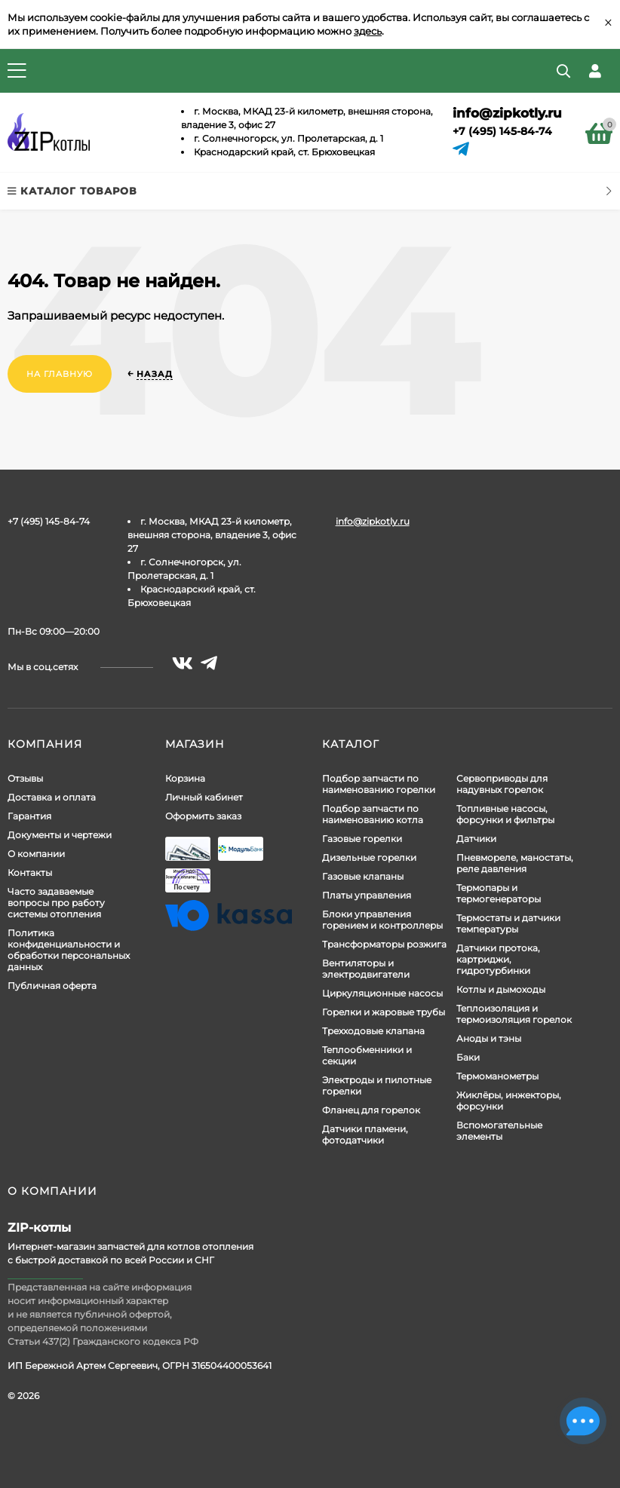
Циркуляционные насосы (382, 993)
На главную (59, 374)
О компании (36, 853)
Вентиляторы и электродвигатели (366, 968)
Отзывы (25, 778)
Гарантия (29, 816)
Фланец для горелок (371, 1110)
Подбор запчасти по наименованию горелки (378, 784)
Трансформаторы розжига (384, 944)
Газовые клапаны (363, 876)
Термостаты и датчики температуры (508, 923)
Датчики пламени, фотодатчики (365, 1134)
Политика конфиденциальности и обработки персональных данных (69, 949)
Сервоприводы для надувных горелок (502, 784)
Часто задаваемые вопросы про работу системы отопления (56, 903)
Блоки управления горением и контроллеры (382, 919)
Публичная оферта (52, 985)
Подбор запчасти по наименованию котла (372, 814)
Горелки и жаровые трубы (383, 1012)
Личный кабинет (204, 797)
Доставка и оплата (52, 797)
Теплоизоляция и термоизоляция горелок (514, 1014)
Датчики (476, 838)
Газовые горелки (362, 838)
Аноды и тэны (488, 1038)
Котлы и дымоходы (500, 989)
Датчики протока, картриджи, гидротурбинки (498, 959)
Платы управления (366, 895)
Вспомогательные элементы (499, 1130)
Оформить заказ (203, 816)
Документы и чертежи (60, 834)
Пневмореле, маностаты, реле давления (514, 863)
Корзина (185, 778)
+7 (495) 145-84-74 (502, 131)
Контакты (30, 872)
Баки (468, 1057)
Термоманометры (497, 1076)
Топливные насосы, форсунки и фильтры (505, 814)
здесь (368, 31)
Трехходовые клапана (373, 1030)
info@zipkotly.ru (507, 113)
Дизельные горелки (369, 857)
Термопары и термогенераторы (498, 893)
